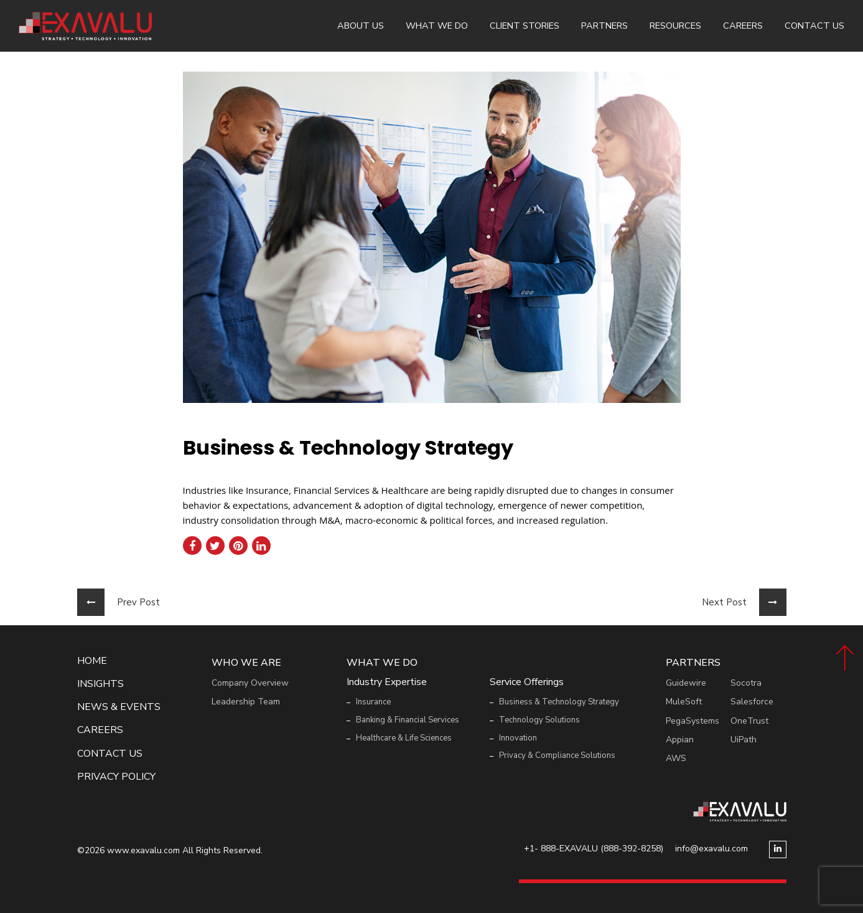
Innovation (518, 738)
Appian (680, 739)
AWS (676, 758)
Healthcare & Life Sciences (404, 738)
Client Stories (524, 25)
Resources (675, 25)
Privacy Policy (116, 777)
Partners (604, 25)
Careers (743, 25)
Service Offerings (527, 682)
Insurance (373, 701)
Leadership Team (246, 701)
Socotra (746, 683)
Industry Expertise (387, 682)
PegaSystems (692, 721)
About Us (360, 25)
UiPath (743, 739)
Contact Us (814, 25)
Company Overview (250, 683)
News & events (119, 707)
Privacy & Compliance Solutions (557, 755)
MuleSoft (684, 701)
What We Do (437, 25)
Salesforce (751, 701)
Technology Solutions (539, 720)
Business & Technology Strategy (559, 701)
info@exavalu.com (711, 848)
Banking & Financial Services (407, 720)
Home (92, 661)
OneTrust (749, 721)
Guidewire (686, 683)
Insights (100, 684)
